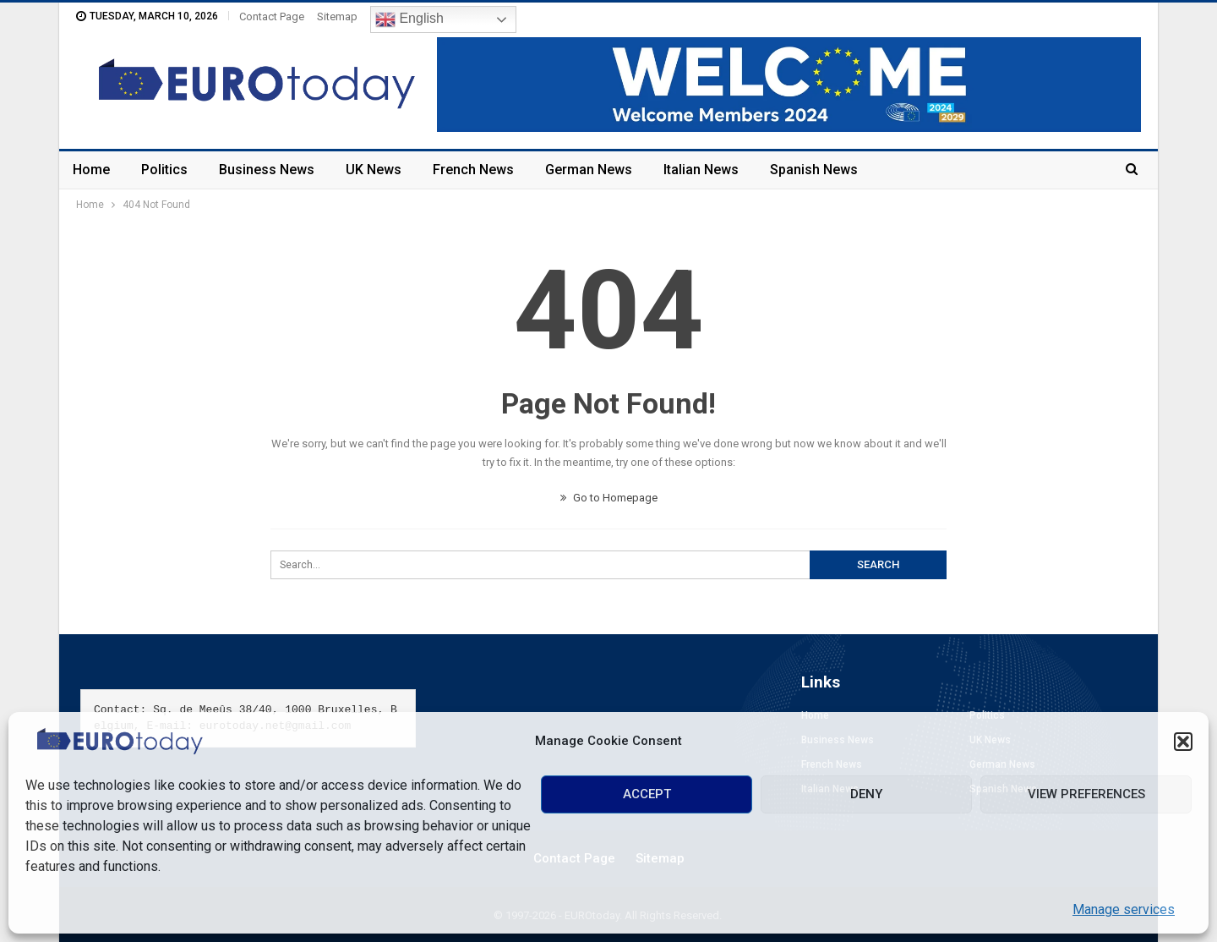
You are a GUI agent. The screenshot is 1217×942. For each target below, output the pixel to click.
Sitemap (337, 16)
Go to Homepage (609, 497)
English (409, 19)
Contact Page (271, 16)
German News (588, 170)
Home (91, 170)
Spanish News (814, 170)
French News (473, 170)
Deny (866, 794)
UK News (373, 170)
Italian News (701, 170)
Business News (266, 170)
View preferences (1086, 794)
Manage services (1123, 909)
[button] (1183, 741)
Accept (647, 794)
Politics (164, 170)
